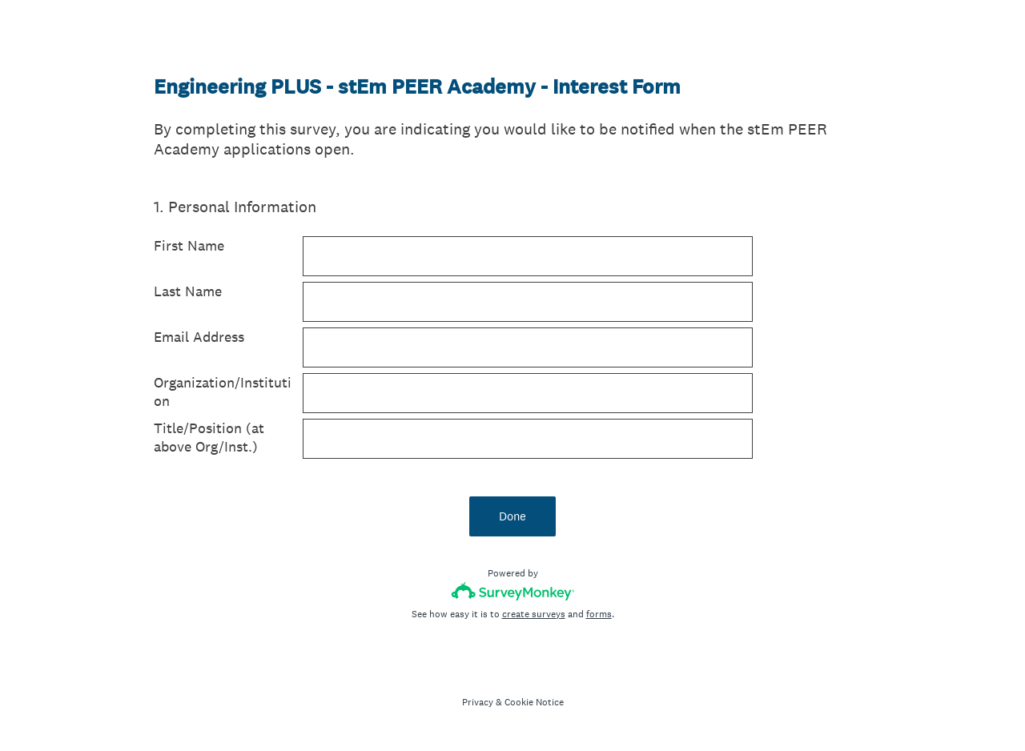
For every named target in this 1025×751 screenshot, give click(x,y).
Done (512, 516)
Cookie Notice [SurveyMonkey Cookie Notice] (534, 702)
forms (599, 614)
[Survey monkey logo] (513, 591)
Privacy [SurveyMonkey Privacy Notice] (477, 702)
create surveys (533, 614)
